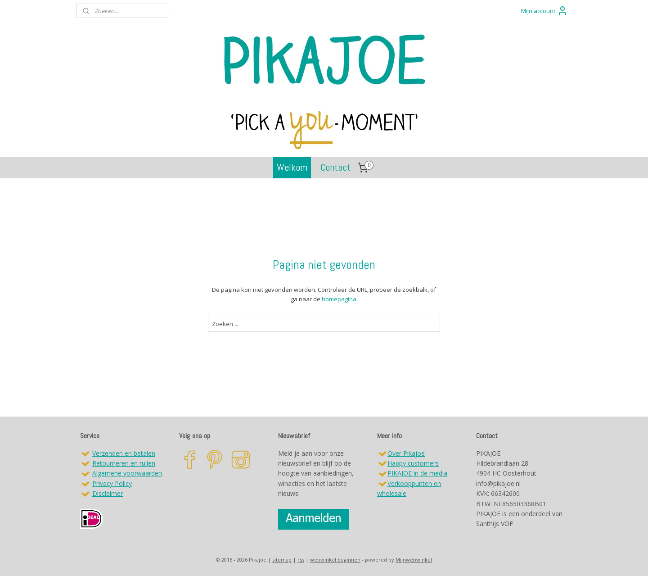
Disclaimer (107, 493)
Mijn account (544, 10)
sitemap (282, 559)
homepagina (338, 299)
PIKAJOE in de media (417, 473)
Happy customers (413, 463)
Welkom (292, 167)
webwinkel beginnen (335, 559)
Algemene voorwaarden (127, 473)
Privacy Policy (112, 483)
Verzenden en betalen (123, 453)
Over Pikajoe (406, 453)
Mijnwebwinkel (414, 559)
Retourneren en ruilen (123, 463)
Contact (335, 167)
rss (300, 559)
